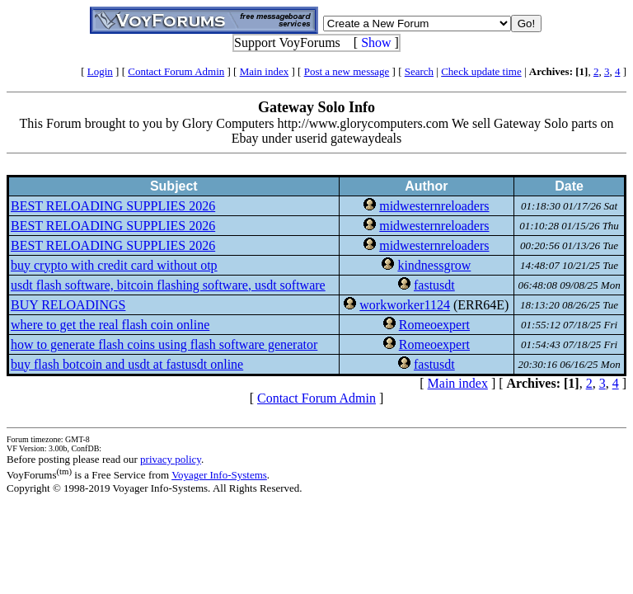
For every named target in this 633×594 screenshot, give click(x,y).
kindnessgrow (434, 265)
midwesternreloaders (434, 206)
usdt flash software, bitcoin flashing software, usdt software (168, 285)
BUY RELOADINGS (68, 305)
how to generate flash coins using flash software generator (164, 344)
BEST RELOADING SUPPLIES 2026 (113, 206)
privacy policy (170, 459)
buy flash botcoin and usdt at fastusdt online (127, 364)
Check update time (481, 71)
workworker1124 (404, 305)
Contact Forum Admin (176, 71)
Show (376, 42)
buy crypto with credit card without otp (114, 265)
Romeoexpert (434, 325)
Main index (264, 71)
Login (100, 71)
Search (419, 71)
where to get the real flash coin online (110, 325)
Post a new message (347, 71)
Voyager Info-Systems (219, 475)
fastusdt (434, 285)
